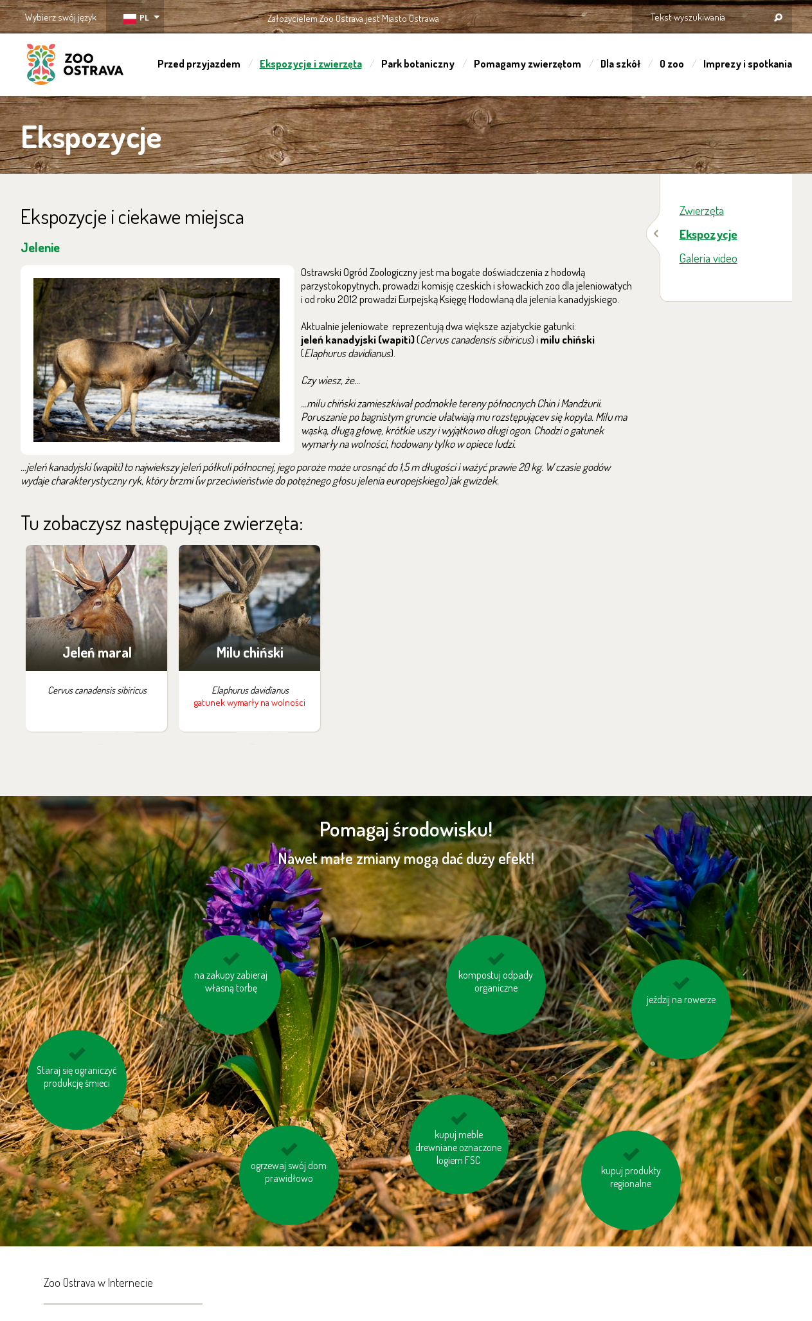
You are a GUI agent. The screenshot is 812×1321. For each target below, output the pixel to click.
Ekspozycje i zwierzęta (311, 63)
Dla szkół (620, 63)
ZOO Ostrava (75, 66)
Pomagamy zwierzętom (527, 63)
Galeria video (708, 258)
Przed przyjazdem (199, 63)
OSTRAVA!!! (494, 16)
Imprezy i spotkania (747, 63)
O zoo (672, 63)
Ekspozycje (708, 234)
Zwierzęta (702, 210)
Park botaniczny (418, 63)
